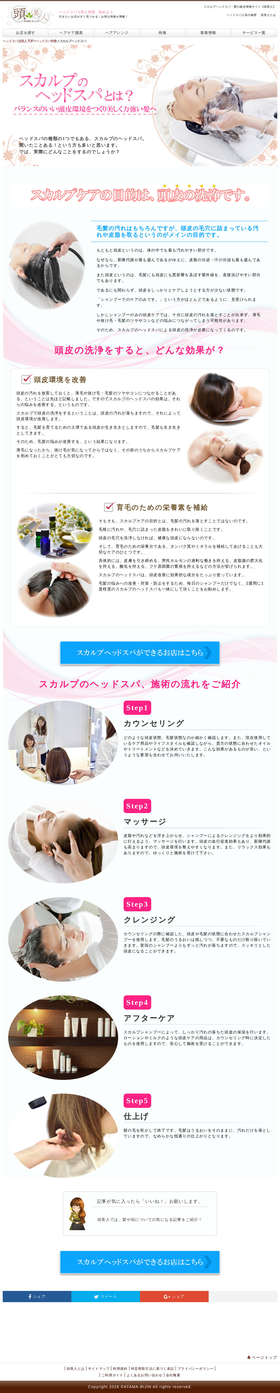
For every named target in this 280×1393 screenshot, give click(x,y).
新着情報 (208, 33)
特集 (163, 33)
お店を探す (26, 33)
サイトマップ (99, 1369)
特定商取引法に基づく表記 (152, 1369)
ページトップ (262, 1357)
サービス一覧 (254, 33)
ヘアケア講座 (71, 33)
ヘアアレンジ (117, 33)
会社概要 (173, 1375)
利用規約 (120, 1369)
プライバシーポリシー (195, 1369)
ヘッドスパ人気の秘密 (242, 14)
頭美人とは (268, 14)
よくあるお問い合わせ (145, 1375)
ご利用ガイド (112, 1375)
